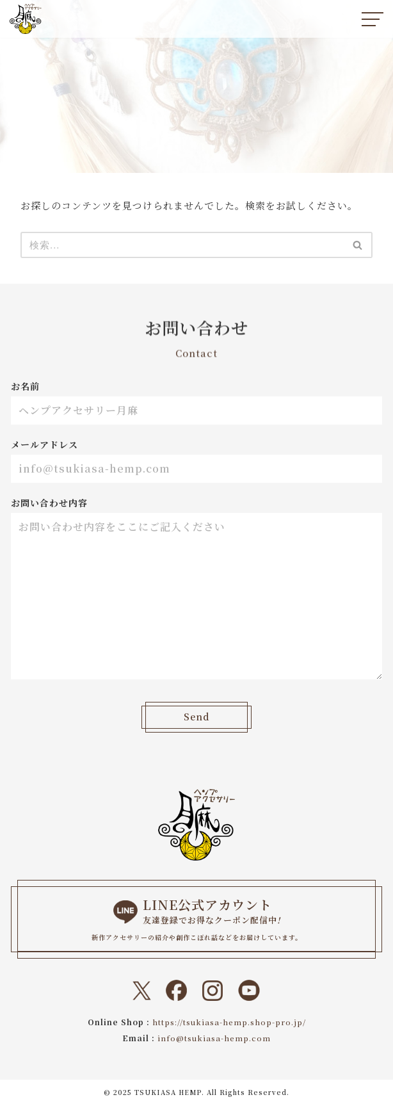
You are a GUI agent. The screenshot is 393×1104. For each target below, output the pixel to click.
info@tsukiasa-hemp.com (214, 1037)
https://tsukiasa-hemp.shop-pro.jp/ (229, 1021)
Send (196, 717)
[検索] (182, 245)
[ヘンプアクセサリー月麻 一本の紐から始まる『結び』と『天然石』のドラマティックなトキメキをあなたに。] (26, 19)
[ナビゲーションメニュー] (372, 19)
